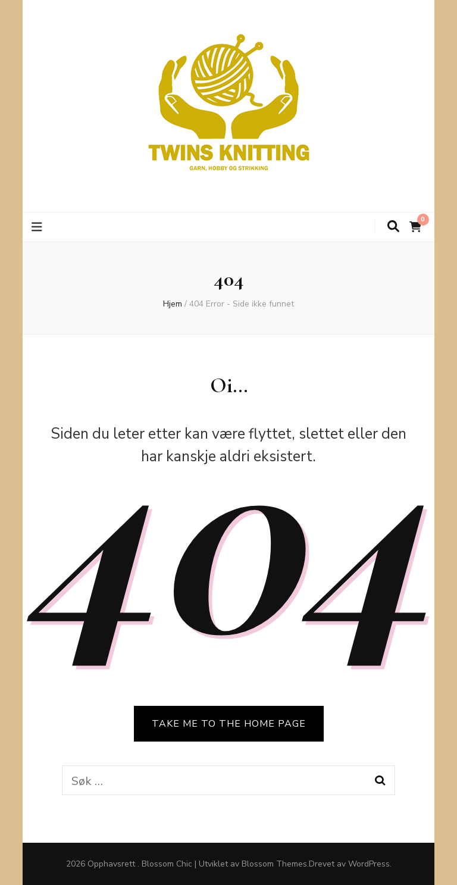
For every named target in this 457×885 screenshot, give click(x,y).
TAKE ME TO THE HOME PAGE (229, 723)
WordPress (369, 864)
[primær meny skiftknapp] (38, 227)
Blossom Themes (274, 864)
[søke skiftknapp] (393, 226)
